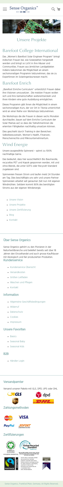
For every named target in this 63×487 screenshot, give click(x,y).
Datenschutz (16, 312)
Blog (11, 215)
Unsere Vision (16, 200)
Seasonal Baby (17, 341)
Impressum (16, 322)
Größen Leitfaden (19, 277)
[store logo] (23, 10)
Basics (13, 336)
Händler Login (17, 361)
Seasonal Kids (17, 346)
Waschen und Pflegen (21, 282)
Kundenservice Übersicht (23, 267)
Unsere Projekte (17, 205)
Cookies (14, 317)
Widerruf (14, 307)
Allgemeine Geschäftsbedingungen (28, 302)
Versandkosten (17, 272)
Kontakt (13, 220)
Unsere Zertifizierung (20, 210)
